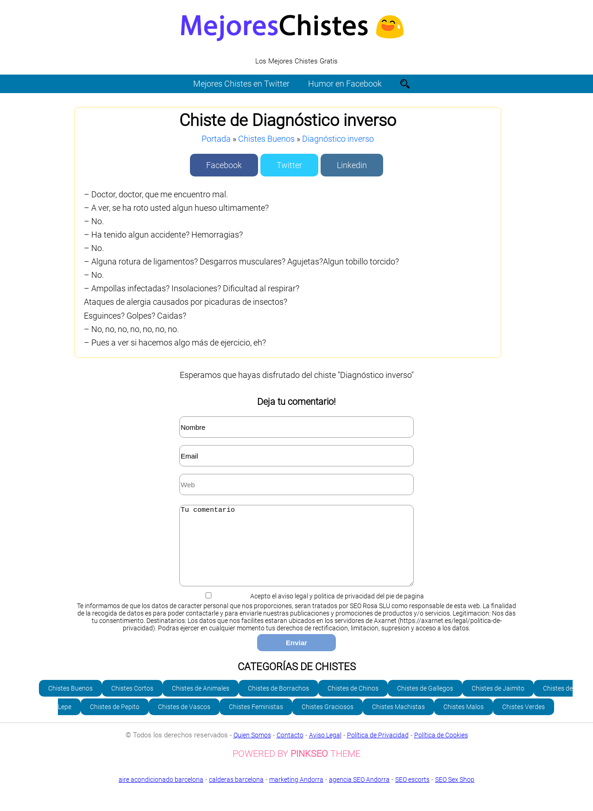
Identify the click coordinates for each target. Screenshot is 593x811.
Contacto (290, 749)
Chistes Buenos (266, 139)
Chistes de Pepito (114, 720)
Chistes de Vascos (184, 720)
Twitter (289, 165)
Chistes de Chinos (353, 702)
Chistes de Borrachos (278, 702)
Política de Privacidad (378, 749)
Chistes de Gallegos (425, 702)
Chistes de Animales (200, 702)
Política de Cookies (441, 749)
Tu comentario (296, 552)
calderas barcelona (236, 793)
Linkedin (352, 165)
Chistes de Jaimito (498, 702)
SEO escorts (412, 793)
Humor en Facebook (345, 83)
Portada (216, 139)
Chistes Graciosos (327, 720)
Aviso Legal (325, 749)
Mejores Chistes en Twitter (241, 83)
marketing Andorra (296, 793)
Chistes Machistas (398, 720)
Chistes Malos (463, 720)
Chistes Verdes (523, 720)
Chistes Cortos (132, 702)
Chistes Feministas (256, 720)
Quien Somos (252, 749)
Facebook (224, 165)
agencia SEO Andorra (359, 793)
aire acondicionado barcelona (161, 793)
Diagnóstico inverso (338, 139)
